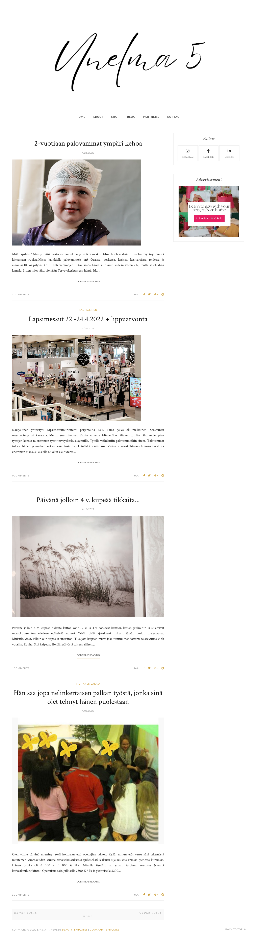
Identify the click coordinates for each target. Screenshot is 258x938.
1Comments (20, 668)
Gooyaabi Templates (104, 929)
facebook (208, 153)
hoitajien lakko (88, 683)
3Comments (20, 294)
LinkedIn (229, 153)
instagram (188, 153)
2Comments (20, 894)
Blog (131, 116)
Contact (174, 116)
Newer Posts (25, 912)
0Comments (20, 475)
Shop (115, 116)
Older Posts (150, 912)
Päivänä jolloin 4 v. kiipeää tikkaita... (88, 500)
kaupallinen (88, 309)
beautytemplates (74, 929)
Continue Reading (88, 281)
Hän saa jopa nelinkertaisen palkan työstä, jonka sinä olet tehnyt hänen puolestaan (88, 697)
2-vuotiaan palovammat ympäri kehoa (88, 143)
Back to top (235, 929)
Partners (151, 116)
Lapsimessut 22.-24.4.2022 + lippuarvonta (88, 319)
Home (81, 116)
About (98, 116)
